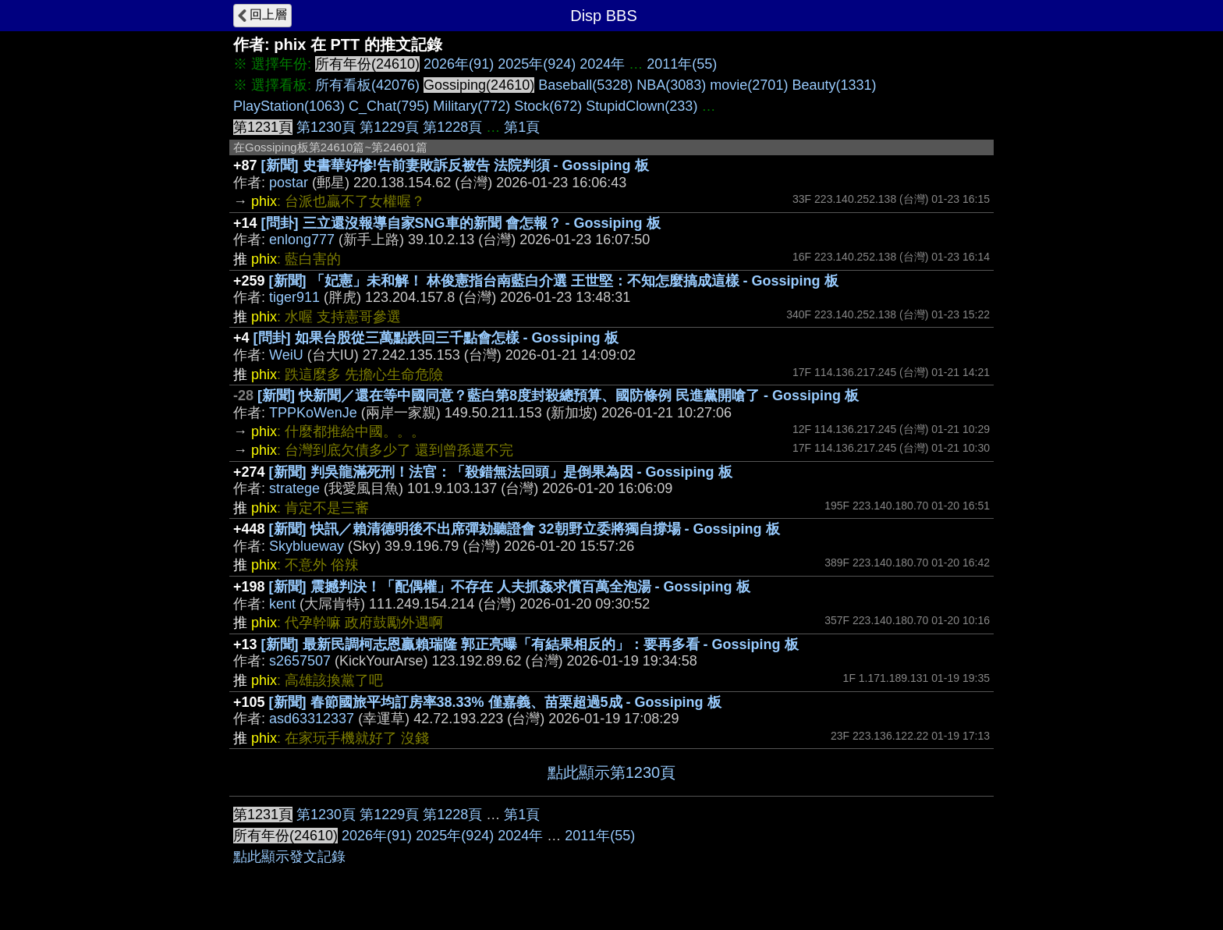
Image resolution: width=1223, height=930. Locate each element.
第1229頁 (389, 127)
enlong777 (302, 239)
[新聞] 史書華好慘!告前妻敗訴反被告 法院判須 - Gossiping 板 (455, 165)
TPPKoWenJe (313, 413)
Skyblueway (306, 546)
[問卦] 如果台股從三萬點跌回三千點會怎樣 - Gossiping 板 (436, 338)
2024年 (602, 64)
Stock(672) (548, 106)
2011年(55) (682, 64)
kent (282, 604)
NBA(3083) (671, 85)
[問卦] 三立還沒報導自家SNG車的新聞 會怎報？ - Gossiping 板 (461, 223)
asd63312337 (311, 718)
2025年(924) (537, 64)
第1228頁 (452, 127)
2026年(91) (459, 64)
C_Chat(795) (389, 106)
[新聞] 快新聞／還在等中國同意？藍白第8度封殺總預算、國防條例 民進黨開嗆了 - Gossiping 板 (558, 395)
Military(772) (471, 106)
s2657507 (300, 661)
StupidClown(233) (641, 106)
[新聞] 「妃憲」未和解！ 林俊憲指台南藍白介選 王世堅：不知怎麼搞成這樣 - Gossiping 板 (553, 281)
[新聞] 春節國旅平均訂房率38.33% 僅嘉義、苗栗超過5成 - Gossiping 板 (495, 702)
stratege (294, 488)
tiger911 (294, 297)
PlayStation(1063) (289, 106)
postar (288, 182)
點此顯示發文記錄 (289, 856)
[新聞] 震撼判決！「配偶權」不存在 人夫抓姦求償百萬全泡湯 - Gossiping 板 (509, 587)
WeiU (286, 355)
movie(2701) (749, 85)
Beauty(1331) (834, 85)
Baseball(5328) (585, 85)
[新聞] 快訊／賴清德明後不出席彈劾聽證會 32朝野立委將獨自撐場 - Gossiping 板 (524, 529)
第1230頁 (326, 127)
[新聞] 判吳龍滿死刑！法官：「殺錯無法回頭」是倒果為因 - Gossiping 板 (500, 472)
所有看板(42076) (367, 85)
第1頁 (522, 127)
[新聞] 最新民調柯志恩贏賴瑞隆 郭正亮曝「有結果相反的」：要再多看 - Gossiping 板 (530, 644)
